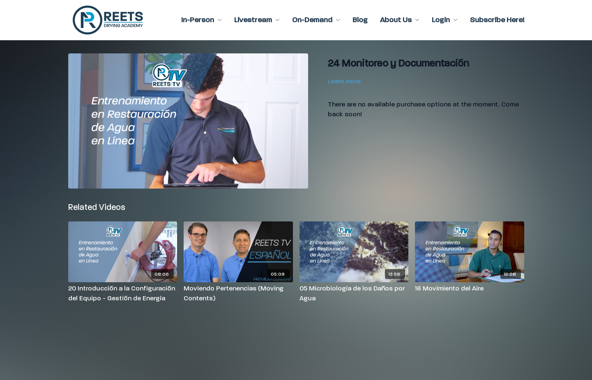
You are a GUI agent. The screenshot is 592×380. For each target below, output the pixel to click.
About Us (399, 20)
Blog (360, 20)
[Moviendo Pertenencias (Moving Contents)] (238, 293)
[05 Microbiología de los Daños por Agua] (354, 293)
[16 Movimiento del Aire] (469, 288)
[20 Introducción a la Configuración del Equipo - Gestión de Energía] (122, 293)
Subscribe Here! (497, 20)
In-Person (201, 20)
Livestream (257, 20)
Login (445, 20)
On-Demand (316, 20)
